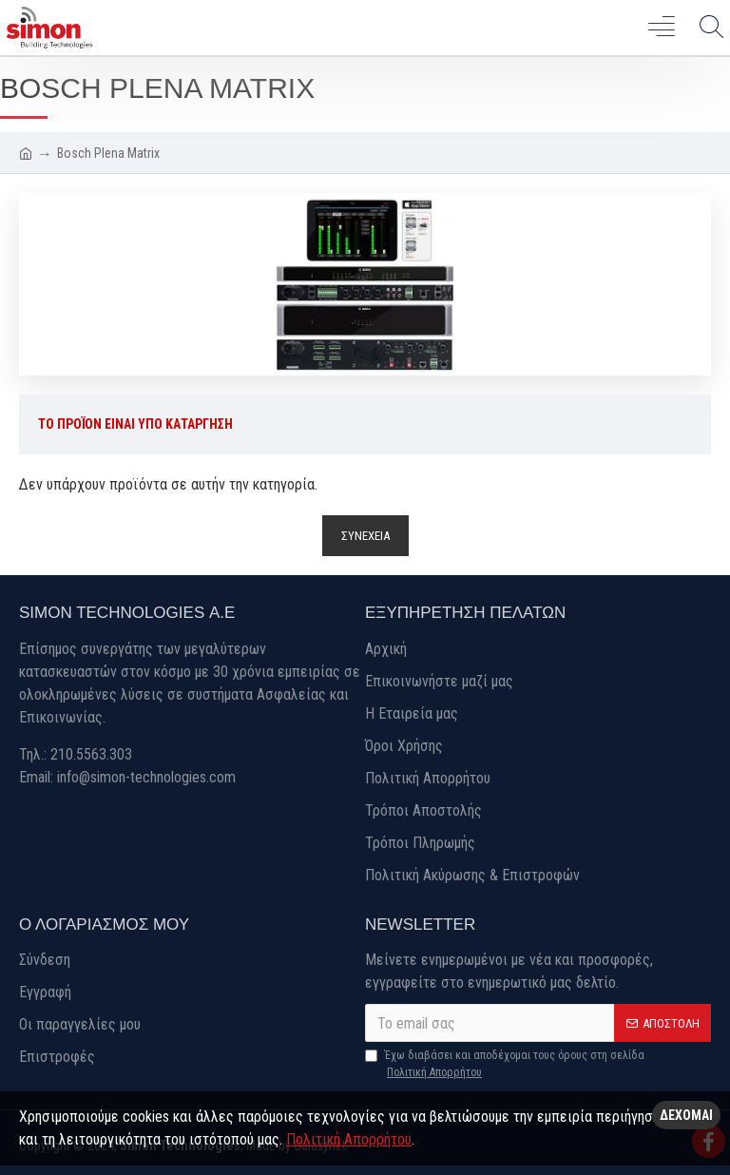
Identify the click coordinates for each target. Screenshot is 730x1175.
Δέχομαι (686, 1115)
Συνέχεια (365, 537)
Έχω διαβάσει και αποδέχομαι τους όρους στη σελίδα (504, 1065)
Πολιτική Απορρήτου (349, 1139)
